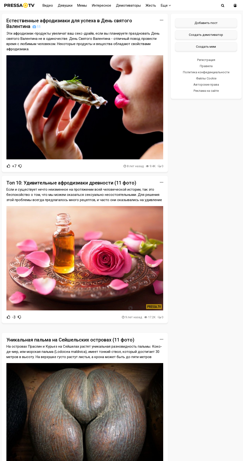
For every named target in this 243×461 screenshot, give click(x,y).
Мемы (82, 5)
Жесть (151, 5)
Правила (206, 66)
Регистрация (206, 60)
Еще (166, 5)
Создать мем (206, 46)
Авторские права (206, 84)
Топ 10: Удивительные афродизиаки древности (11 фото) (71, 183)
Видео (48, 5)
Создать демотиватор (206, 35)
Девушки (65, 5)
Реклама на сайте (206, 90)
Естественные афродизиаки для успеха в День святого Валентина (69, 23)
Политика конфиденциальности (206, 72)
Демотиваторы (128, 5)
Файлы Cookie (206, 78)
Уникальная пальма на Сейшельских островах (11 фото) (70, 340)
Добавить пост (206, 23)
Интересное (101, 5)
